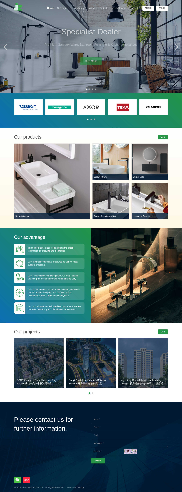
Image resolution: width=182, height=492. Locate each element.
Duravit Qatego (22, 216)
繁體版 (148, 8)
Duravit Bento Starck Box (105, 216)
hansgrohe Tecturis (141, 216)
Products (91, 8)
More (163, 137)
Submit (98, 461)
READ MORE (91, 63)
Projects (104, 8)
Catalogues (64, 8)
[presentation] (5, 46)
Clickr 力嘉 (80, 488)
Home (50, 8)
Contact (134, 8)
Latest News (119, 8)
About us (79, 8)
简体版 (162, 8)
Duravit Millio (138, 177)
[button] (86, 89)
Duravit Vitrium (100, 177)
